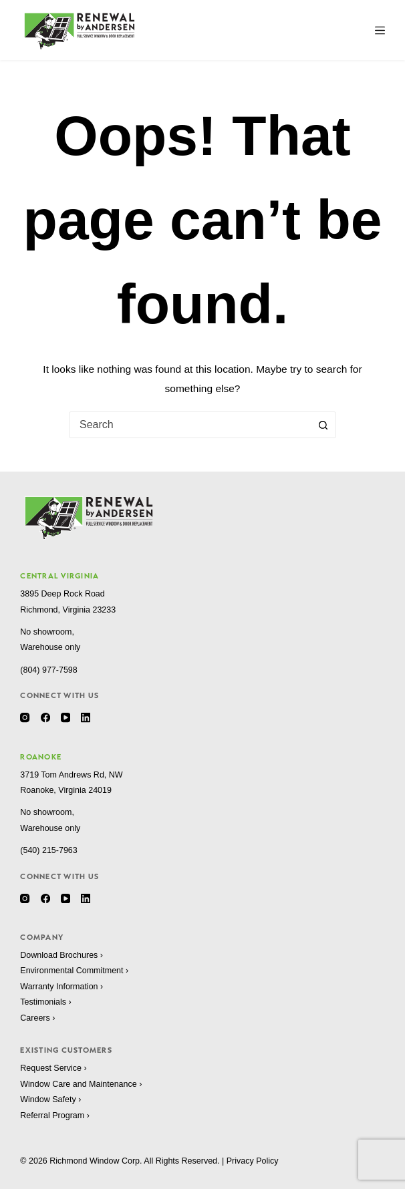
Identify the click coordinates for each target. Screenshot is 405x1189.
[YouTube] (65, 717)
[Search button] (322, 425)
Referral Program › (55, 1115)
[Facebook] (45, 717)
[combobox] (190, 424)
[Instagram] (24, 717)
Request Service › (53, 1068)
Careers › (37, 1018)
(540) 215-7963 (48, 850)
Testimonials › (45, 1002)
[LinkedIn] (85, 717)
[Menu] (380, 30)
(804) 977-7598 (48, 670)
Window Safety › (50, 1099)
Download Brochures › (61, 955)
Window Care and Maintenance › (81, 1084)
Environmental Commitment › (74, 970)
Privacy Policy (253, 1161)
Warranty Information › (61, 986)
